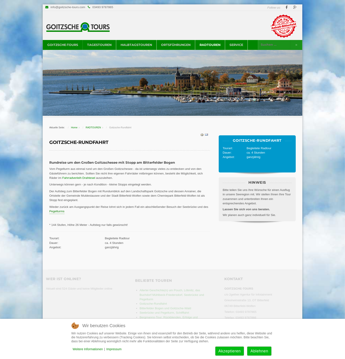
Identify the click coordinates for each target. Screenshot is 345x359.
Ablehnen (259, 351)
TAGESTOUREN (99, 45)
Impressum (113, 349)
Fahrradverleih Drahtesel (79, 178)
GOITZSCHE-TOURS (62, 45)
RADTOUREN (210, 45)
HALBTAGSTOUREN (136, 45)
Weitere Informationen (88, 349)
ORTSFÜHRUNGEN (176, 45)
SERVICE (236, 45)
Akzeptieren (229, 351)
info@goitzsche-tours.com (68, 7)
